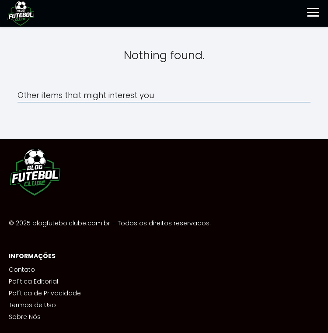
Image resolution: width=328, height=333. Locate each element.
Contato (22, 269)
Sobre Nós (25, 316)
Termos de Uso (32, 305)
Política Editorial (33, 281)
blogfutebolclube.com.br (71, 223)
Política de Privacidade (45, 293)
